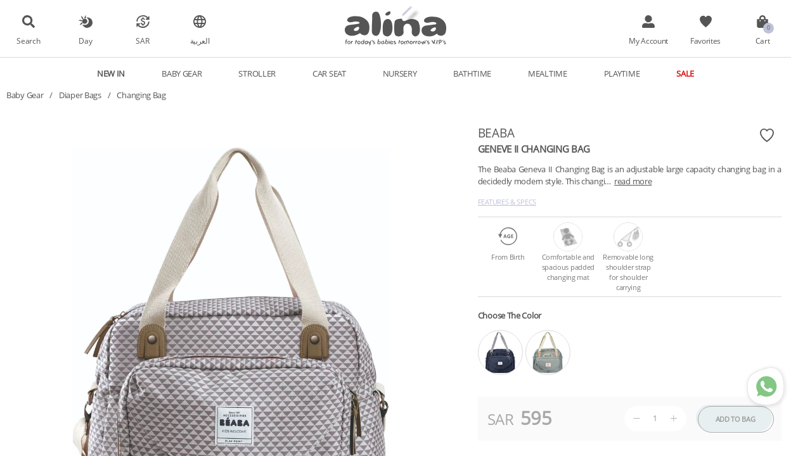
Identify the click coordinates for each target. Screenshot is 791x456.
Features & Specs (507, 201)
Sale (685, 73)
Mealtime (547, 73)
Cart (763, 40)
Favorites (705, 40)
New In (111, 73)
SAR (142, 40)
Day (85, 40)
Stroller (257, 73)
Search (28, 40)
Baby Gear (182, 73)
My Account (648, 40)
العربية (200, 40)
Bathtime (472, 73)
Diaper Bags (80, 95)
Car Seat (329, 73)
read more (633, 181)
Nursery (400, 73)
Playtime (622, 73)
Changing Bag (141, 95)
